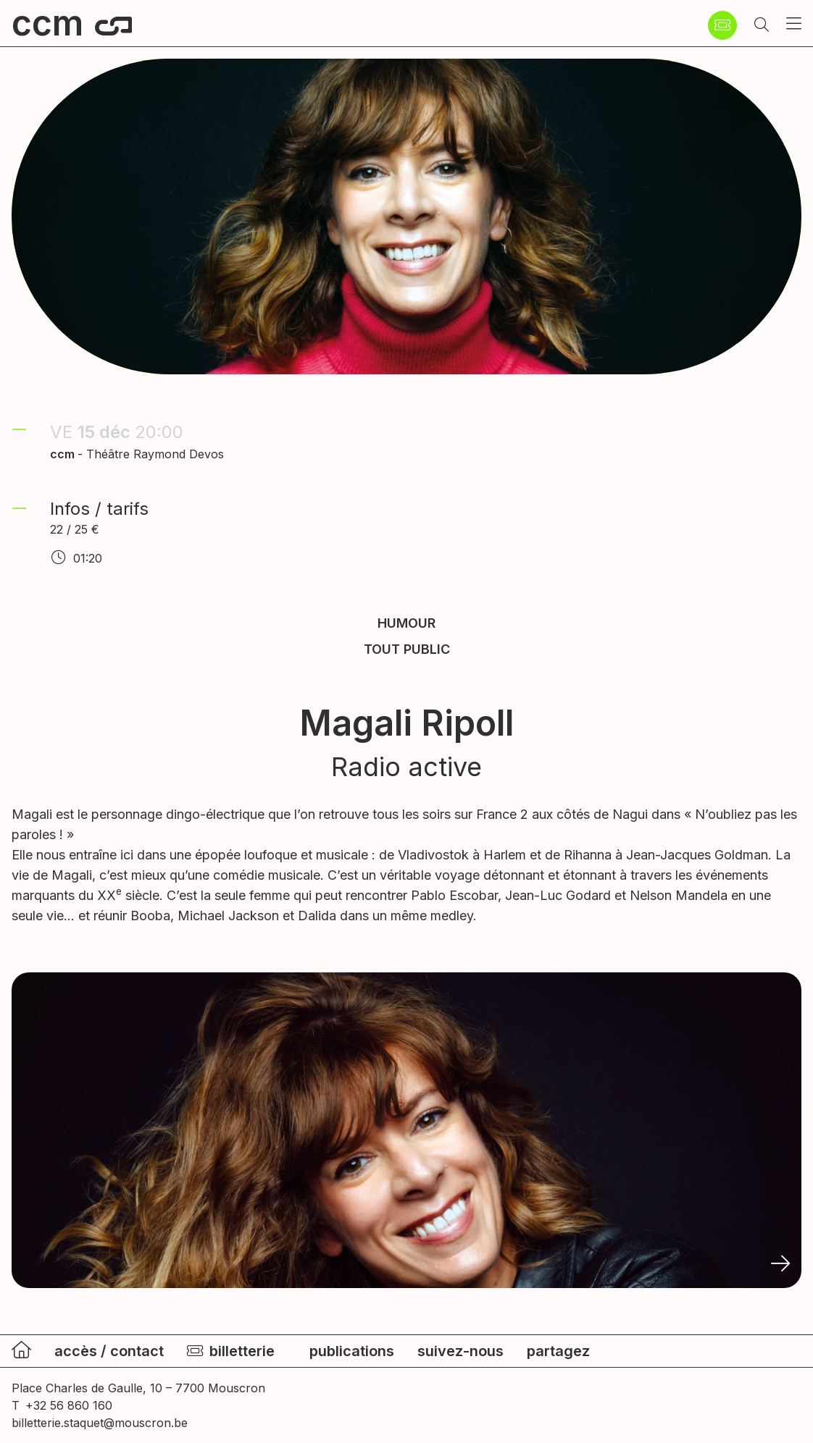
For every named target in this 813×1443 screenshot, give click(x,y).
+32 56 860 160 (68, 1405)
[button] (761, 25)
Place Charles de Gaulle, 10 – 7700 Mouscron (138, 1388)
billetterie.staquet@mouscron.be (100, 1422)
